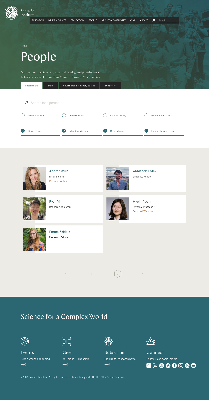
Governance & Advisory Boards (79, 85)
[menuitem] (31, 85)
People (124, 12)
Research (69, 12)
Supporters (111, 85)
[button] (69, 12)
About (175, 12)
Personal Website (59, 180)
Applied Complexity (145, 12)
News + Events (88, 12)
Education (108, 12)
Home (24, 46)
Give (164, 12)
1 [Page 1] (91, 273)
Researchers (31, 85)
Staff (50, 85)
